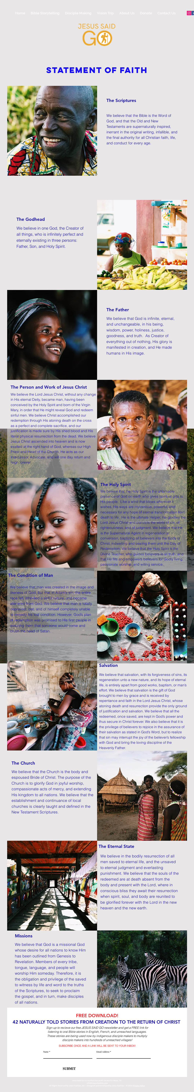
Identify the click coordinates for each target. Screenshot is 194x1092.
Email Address (103, 1052)
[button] (45, 13)
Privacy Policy (139, 1085)
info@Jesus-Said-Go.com (97, 1083)
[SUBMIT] (68, 1068)
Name (46, 1052)
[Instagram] (189, 13)
